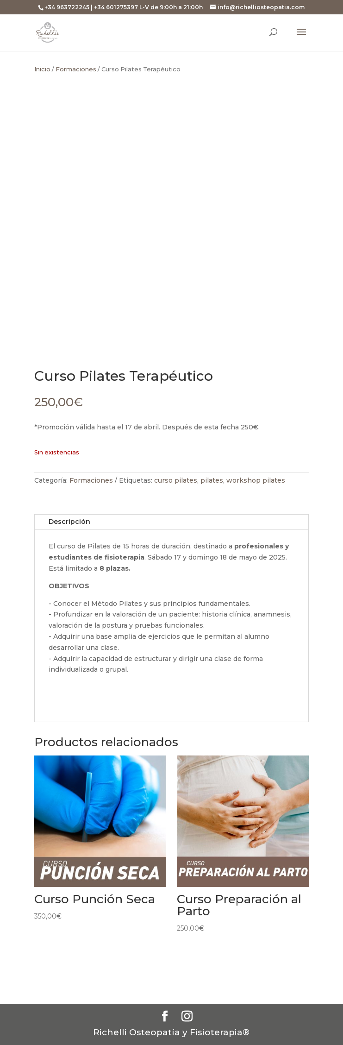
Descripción (69, 521)
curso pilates (175, 480)
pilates (211, 480)
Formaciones (76, 69)
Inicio (42, 69)
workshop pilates (255, 480)
